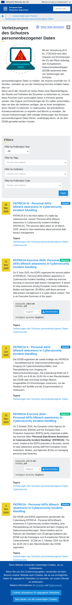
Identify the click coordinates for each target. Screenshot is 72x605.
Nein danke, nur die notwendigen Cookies (36, 599)
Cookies (40, 585)
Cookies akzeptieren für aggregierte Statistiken (36, 592)
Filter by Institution (14, 169)
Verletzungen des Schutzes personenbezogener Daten (40, 242)
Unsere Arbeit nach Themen (24, 16)
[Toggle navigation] (5, 9)
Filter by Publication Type (17, 180)
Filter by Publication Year (17, 147)
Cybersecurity (20, 245)
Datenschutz (55, 585)
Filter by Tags (11, 158)
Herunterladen (50, 312)
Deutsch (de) (61, 9)
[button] (37, 27)
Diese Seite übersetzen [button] (52, 27)
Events (65, 203)
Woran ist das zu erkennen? (56, 2)
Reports (65, 260)
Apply (63, 193)
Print (68, 27)
